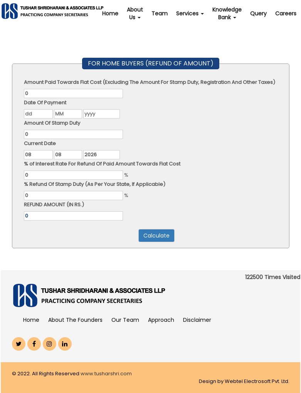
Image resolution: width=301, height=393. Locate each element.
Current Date (40, 143)
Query (258, 13)
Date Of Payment (45, 102)
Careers (285, 13)
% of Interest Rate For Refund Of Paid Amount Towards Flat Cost (102, 163)
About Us (135, 13)
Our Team (125, 320)
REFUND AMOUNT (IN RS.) (54, 204)
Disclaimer (197, 320)
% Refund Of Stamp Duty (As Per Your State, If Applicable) (94, 184)
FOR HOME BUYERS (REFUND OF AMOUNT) (151, 63)
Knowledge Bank (227, 13)
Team (159, 13)
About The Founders (75, 320)
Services (190, 13)
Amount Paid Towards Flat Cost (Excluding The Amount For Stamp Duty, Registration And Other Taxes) (149, 82)
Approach (161, 320)
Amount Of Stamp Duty (52, 123)
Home (110, 13)
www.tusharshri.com (106, 373)
